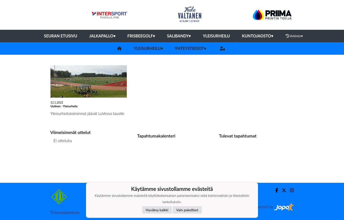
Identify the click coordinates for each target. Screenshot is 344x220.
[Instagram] (290, 190)
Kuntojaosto (257, 35)
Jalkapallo (102, 35)
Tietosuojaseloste (65, 212)
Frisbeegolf (141, 35)
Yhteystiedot (190, 48)
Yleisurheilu (216, 35)
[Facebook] (275, 190)
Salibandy (179, 35)
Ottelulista (61, 157)
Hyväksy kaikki (157, 210)
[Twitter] (282, 190)
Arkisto (294, 36)
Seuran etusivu (60, 35)
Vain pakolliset (187, 210)
